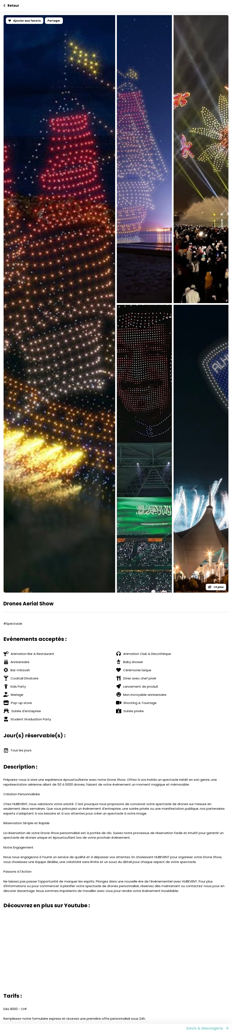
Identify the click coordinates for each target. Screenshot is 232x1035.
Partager (53, 20)
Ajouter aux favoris (24, 20)
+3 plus (216, 587)
